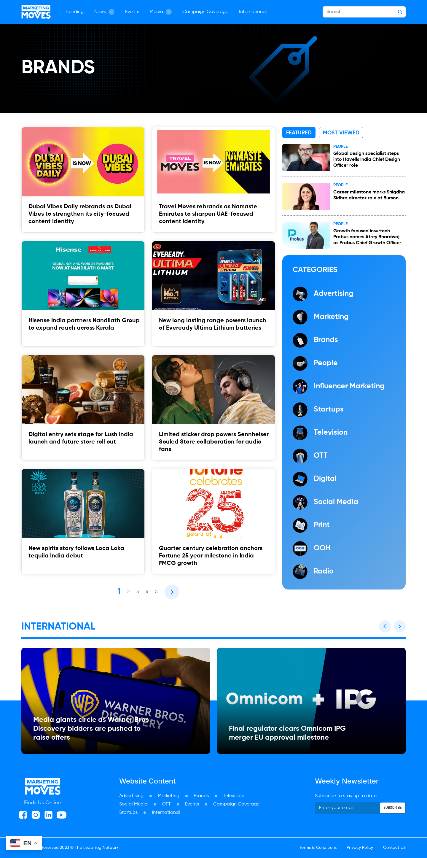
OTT (166, 804)
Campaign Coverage (205, 11)
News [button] (104, 12)
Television (233, 796)
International (253, 11)
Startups (128, 812)
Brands (201, 796)
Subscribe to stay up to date (346, 796)
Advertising (131, 796)
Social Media (133, 804)
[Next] (172, 592)
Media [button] (161, 12)
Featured (299, 133)
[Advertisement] (213, 843)
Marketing (168, 796)
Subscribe (392, 808)
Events (132, 11)
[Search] (364, 12)
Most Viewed (341, 133)
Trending (74, 11)
